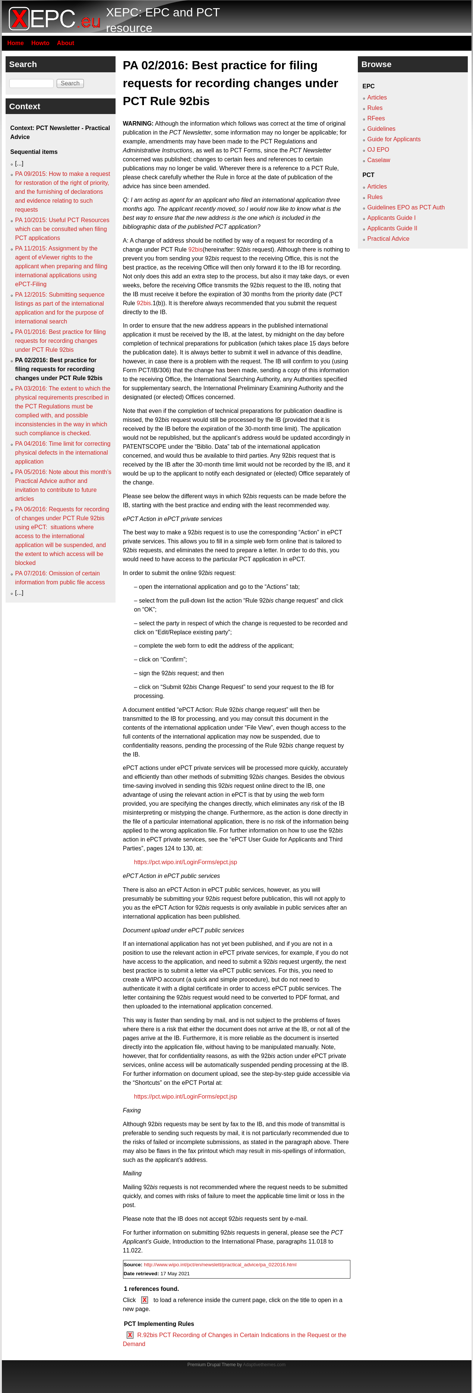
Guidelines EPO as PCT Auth (406, 207)
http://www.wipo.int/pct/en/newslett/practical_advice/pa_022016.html (220, 1264)
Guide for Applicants (394, 139)
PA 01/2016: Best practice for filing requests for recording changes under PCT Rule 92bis (60, 341)
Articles (377, 97)
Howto (40, 43)
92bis (195, 249)
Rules (375, 108)
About (65, 43)
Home (15, 43)
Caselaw (379, 160)
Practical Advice (389, 239)
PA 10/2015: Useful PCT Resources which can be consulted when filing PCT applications (62, 229)
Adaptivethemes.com (264, 1364)
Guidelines (382, 129)
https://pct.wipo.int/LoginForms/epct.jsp (185, 862)
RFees (376, 118)
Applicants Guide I (392, 218)
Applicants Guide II (392, 228)
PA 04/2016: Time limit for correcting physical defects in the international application (63, 452)
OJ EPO (379, 149)
